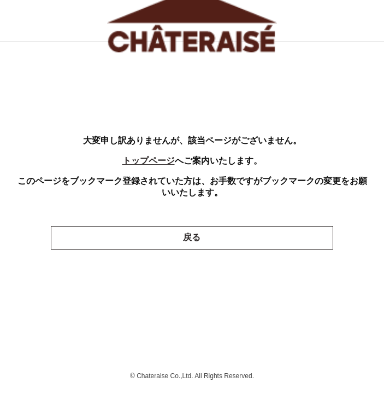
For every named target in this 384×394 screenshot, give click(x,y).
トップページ (148, 160)
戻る (191, 237)
